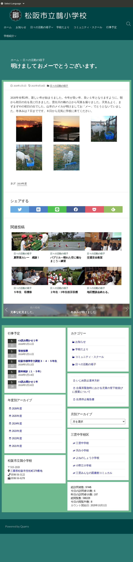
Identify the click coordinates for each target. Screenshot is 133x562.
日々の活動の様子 (40, 27)
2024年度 (17, 424)
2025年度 (17, 416)
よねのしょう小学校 (87, 459)
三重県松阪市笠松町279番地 (26, 471)
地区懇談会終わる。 (98, 292)
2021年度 (17, 446)
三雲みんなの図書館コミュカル (94, 474)
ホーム (8, 27)
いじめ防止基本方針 (88, 381)
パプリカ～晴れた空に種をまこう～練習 (65, 259)
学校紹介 (9, 35)
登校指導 (23, 351)
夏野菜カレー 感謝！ (27, 257)
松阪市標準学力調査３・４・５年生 (37, 361)
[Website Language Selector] (14, 3)
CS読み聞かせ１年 (28, 340)
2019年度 (22, 183)
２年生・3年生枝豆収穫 (64, 292)
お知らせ (21, 27)
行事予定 (111, 27)
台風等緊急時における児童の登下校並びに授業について (97, 390)
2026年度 (17, 409)
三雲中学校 (82, 443)
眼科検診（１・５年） (30, 371)
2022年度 (17, 439)
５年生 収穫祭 (23, 292)
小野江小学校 (83, 466)
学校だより (62, 27)
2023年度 (17, 431)
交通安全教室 (95, 257)
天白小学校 (82, 451)
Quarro (24, 528)
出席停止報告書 (85, 399)
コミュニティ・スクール (88, 27)
